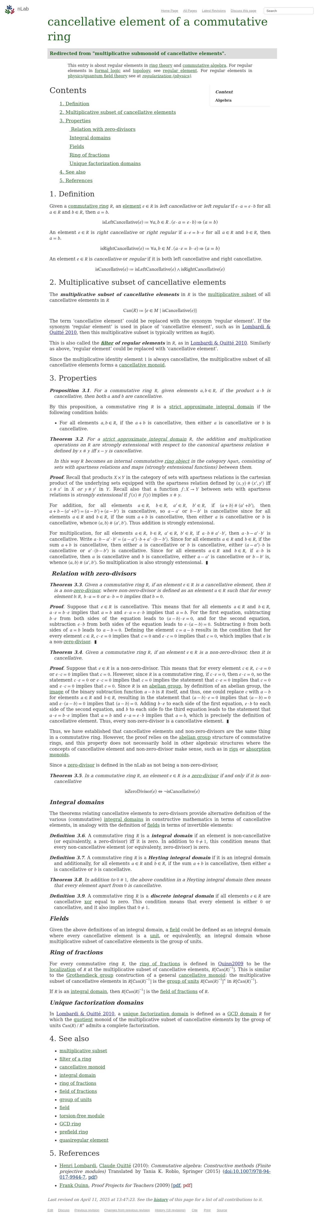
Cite (195, 1210)
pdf (92, 1177)
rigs (233, 749)
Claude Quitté (115, 1165)
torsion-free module (82, 1115)
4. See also (73, 172)
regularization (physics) (166, 76)
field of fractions (179, 991)
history (161, 1199)
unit (154, 935)
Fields (77, 146)
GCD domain (242, 1013)
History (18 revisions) (170, 1210)
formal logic (108, 70)
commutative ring (88, 206)
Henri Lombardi (78, 1165)
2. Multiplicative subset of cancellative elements (118, 112)
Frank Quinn (74, 1185)
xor (88, 901)
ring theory (160, 65)
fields (153, 825)
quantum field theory (106, 76)
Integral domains (90, 137)
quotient (83, 1019)
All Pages (190, 11)
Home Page (169, 11)
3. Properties (75, 120)
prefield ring (74, 1131)
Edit (50, 1210)
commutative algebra (204, 65)
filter (107, 343)
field (175, 929)
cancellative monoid (142, 365)
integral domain (89, 991)
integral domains (124, 819)
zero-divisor (87, 590)
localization (63, 969)
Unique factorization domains (105, 163)
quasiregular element (84, 1140)
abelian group (165, 686)
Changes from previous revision (127, 1210)
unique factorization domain (155, 1013)
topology (141, 70)
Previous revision (86, 1210)
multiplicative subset (232, 294)
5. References (76, 180)
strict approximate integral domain (211, 406)
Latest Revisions (214, 11)
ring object (177, 461)
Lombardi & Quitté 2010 (218, 343)
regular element (180, 70)
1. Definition (74, 103)
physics (75, 76)
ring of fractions (160, 963)
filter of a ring (75, 1059)
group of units (183, 981)
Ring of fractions (90, 155)
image (57, 691)
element (132, 206)
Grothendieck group (89, 975)
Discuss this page (243, 11)
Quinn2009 (230, 963)
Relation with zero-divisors (103, 129)
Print (207, 1210)
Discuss (64, 1210)
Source (222, 1210)
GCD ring (70, 1123)
